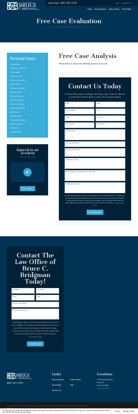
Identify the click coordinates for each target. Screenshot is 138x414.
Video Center (75, 380)
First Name (14, 289)
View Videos (27, 189)
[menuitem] (15, 63)
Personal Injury (58, 380)
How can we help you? (18, 310)
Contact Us (126, 3)
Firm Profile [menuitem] (126, 9)
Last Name (39, 289)
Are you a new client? (18, 303)
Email (37, 296)
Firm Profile (56, 385)
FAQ (117, 3)
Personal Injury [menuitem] (100, 9)
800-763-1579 (69, 3)
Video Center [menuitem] (114, 9)
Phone (13, 296)
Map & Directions (103, 388)
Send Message (34, 344)
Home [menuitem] (90, 9)
